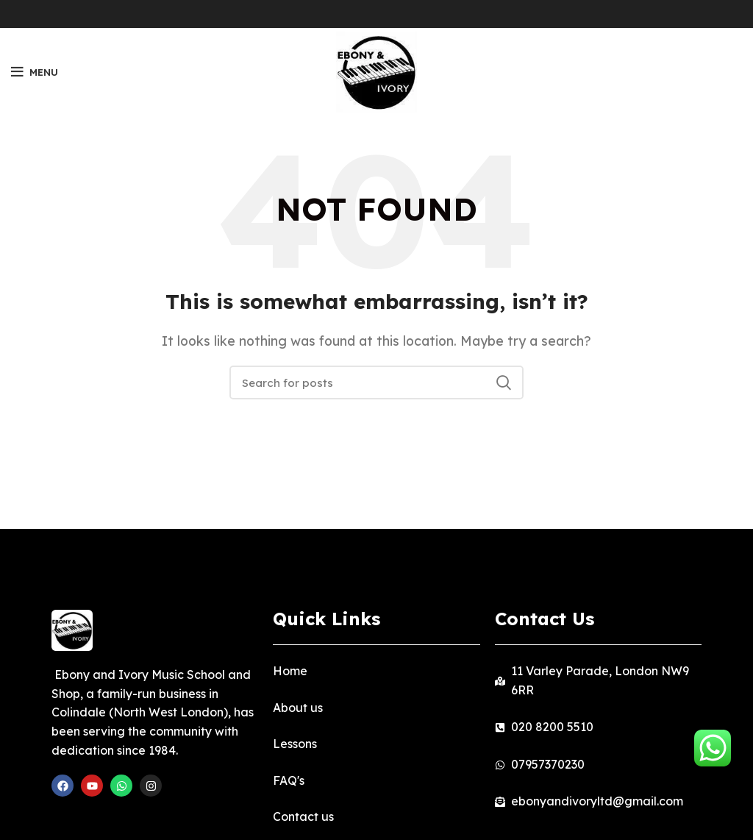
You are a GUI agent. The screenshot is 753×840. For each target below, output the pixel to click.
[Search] (376, 382)
